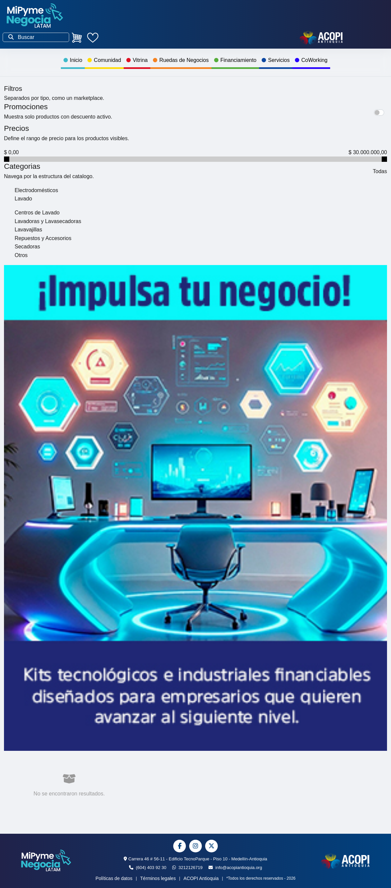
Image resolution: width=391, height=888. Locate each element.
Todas (380, 171)
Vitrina (137, 60)
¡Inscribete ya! (137, 37)
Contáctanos (259, 37)
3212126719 (187, 867)
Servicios (276, 60)
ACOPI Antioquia (201, 878)
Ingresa (199, 37)
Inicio (73, 60)
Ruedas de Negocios (181, 60)
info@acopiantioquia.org (235, 867)
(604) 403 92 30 (147, 867)
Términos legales (158, 878)
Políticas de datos (113, 878)
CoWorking (311, 60)
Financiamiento (235, 60)
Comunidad (104, 60)
